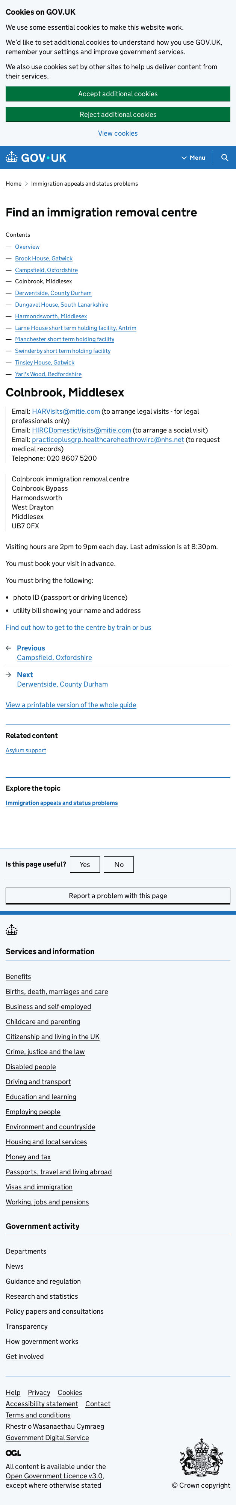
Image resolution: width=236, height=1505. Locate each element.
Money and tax (28, 1157)
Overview (27, 246)
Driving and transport (38, 1081)
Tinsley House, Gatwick (44, 362)
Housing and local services (46, 1141)
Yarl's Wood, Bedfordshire (48, 374)
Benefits (18, 976)
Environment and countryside (50, 1126)
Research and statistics (42, 1296)
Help (13, 1392)
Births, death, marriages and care (57, 991)
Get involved (25, 1356)
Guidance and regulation (43, 1281)
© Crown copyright (201, 1485)
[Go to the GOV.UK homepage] (36, 158)
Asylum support (26, 750)
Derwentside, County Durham (53, 292)
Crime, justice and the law (45, 1051)
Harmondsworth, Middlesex (51, 316)
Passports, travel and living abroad (59, 1172)
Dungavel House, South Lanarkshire (61, 304)
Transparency (27, 1326)
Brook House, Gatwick (44, 258)
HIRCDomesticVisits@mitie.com (81, 430)
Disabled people (31, 1066)
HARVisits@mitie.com (66, 411)
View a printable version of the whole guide (71, 704)
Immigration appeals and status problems (84, 183)
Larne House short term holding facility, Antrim (75, 327)
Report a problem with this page (118, 895)
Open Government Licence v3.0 (54, 1476)
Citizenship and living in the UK (53, 1036)
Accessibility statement (42, 1403)
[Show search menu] (224, 157)
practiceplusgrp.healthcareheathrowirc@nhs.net (108, 439)
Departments (26, 1251)
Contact (97, 1403)
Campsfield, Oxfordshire (46, 270)
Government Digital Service (47, 1437)
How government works (42, 1341)
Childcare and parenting (43, 1021)
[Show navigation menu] (193, 157)
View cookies (118, 133)
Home (13, 183)
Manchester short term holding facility (64, 339)
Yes (90, 864)
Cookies (69, 1392)
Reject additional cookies (118, 114)
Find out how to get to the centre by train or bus (78, 627)
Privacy (39, 1392)
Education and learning (41, 1096)
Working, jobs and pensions (47, 1202)
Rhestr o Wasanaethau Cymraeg (55, 1426)
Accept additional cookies (118, 93)
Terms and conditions (38, 1415)
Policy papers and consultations (55, 1311)
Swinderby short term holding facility (62, 350)
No (124, 864)
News (15, 1266)
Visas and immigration (39, 1187)
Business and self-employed (48, 1006)
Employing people (33, 1111)
